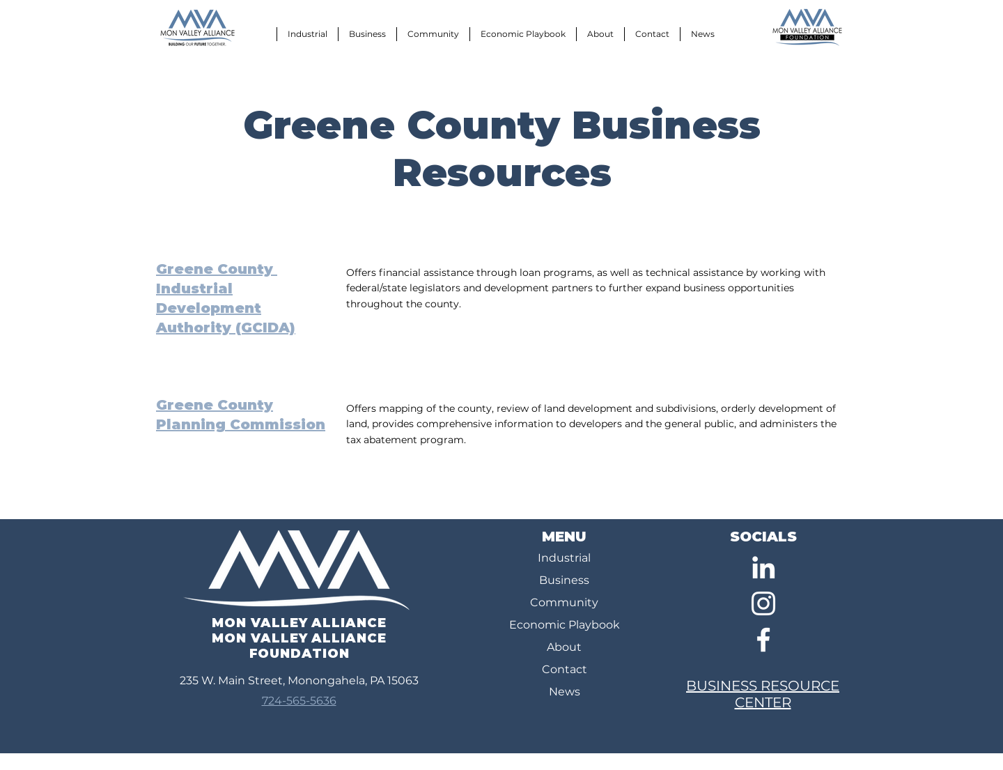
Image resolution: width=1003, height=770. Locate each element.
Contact (564, 669)
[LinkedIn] (763, 567)
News (564, 691)
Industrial (564, 557)
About (564, 647)
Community (564, 602)
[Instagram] (763, 603)
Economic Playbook (564, 624)
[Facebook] (763, 640)
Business (564, 580)
